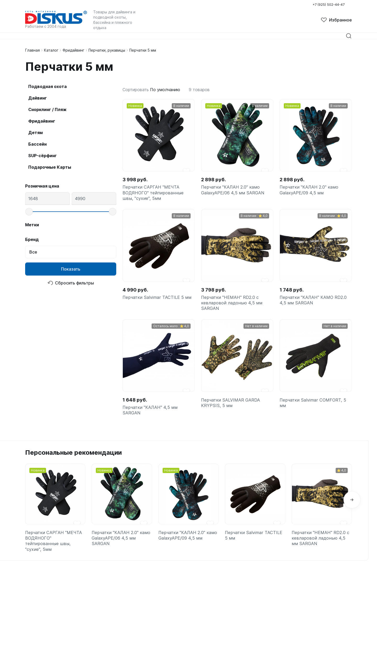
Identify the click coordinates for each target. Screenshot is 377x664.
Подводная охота (47, 86)
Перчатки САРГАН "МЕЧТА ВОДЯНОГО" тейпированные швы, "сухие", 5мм (155, 194)
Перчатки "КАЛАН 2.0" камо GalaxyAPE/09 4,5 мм (311, 191)
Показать (70, 269)
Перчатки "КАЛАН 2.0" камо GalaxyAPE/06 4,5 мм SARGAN (235, 191)
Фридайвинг (73, 50)
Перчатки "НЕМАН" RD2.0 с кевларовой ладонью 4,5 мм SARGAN (233, 308)
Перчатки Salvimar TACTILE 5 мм (155, 305)
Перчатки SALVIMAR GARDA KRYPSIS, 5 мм (233, 411)
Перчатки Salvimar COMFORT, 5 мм (315, 411)
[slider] (29, 211)
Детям (35, 132)
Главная (32, 50)
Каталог (51, 50)
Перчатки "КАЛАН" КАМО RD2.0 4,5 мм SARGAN (309, 305)
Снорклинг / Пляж (47, 109)
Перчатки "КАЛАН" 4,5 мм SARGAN (152, 419)
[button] (351, 511)
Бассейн (37, 144)
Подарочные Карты (49, 167)
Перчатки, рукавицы (106, 50)
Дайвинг (37, 98)
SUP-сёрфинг (42, 155)
